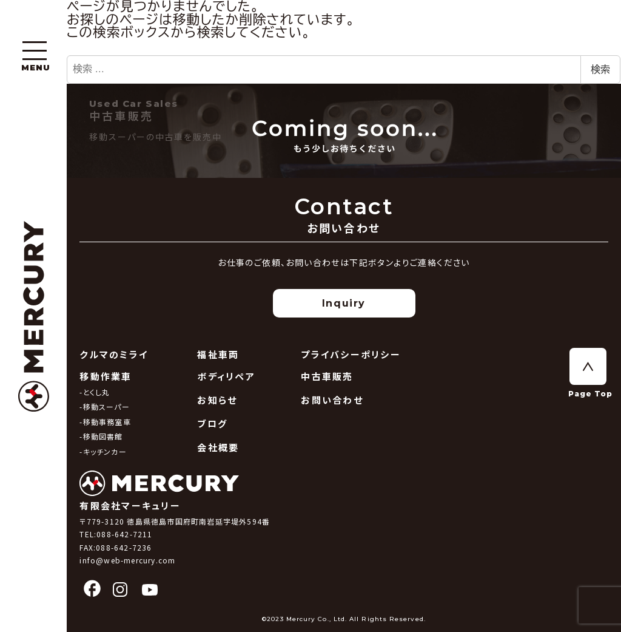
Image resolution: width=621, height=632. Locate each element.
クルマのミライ (113, 354)
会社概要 (218, 447)
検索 (600, 69)
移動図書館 (103, 436)
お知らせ (217, 399)
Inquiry (344, 303)
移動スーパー (106, 406)
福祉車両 (218, 354)
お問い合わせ (332, 399)
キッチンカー (105, 451)
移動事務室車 (107, 421)
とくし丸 (96, 392)
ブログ (212, 423)
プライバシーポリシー (351, 354)
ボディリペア (226, 376)
